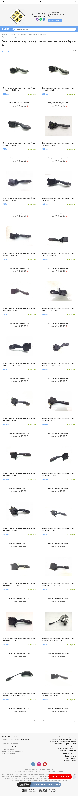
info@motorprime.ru (40, 16)
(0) (74, 2)
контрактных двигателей (59, 742)
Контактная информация (9, 746)
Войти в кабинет (70, 757)
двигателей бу (70, 749)
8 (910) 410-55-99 (10, 744)
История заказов (70, 761)
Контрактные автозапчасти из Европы (15, 740)
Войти (4, 2)
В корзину (32, 94)
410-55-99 (37, 14)
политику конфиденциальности (57, 781)
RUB (39, 2)
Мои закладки (71, 759)
